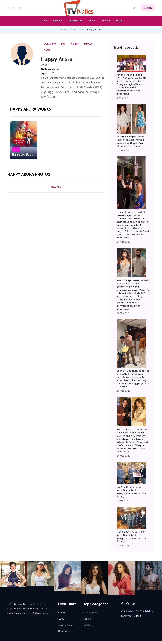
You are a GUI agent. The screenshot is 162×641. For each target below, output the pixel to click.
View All (55, 186)
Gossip (105, 20)
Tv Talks (136, 616)
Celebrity (88, 625)
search (148, 8)
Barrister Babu (22, 154)
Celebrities (78, 29)
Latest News (90, 612)
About (61, 618)
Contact (63, 631)
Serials (87, 618)
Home (63, 29)
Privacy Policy (66, 625)
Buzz (119, 20)
